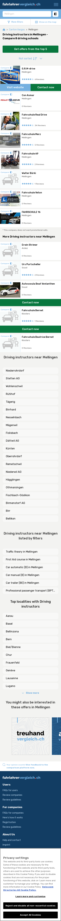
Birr (8, 510)
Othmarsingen (14, 487)
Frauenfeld (13, 662)
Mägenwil (11, 425)
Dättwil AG (12, 440)
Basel (9, 623)
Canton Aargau (17, 29)
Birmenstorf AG (15, 503)
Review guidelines (12, 799)
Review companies (12, 795)
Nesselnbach (13, 417)
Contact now (45, 87)
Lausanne (12, 678)
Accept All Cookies (30, 915)
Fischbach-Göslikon (18, 495)
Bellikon (10, 518)
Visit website (15, 87)
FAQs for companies (13, 812)
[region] (30, 884)
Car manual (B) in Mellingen (22, 575)
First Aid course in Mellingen (23, 559)
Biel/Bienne (13, 647)
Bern (9, 639)
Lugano (10, 686)
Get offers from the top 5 (30, 49)
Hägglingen (13, 479)
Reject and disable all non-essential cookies (30, 905)
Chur (9, 654)
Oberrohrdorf (14, 456)
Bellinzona (12, 631)
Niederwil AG (13, 471)
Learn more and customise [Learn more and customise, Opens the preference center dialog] (30, 896)
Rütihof (10, 394)
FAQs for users (10, 790)
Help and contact (12, 840)
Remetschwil (14, 464)
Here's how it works (13, 817)
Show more (30, 693)
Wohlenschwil (14, 386)
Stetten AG (13, 378)
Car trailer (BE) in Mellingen (22, 582)
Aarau (9, 615)
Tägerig (10, 401)
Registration (9, 822)
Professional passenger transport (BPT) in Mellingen (30, 591)
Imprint (6, 844)
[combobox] (27, 14)
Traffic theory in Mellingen (22, 551)
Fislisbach (12, 432)
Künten (10, 448)
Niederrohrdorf (15, 370)
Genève (10, 670)
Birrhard (11, 409)
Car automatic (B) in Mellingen (24, 567)
